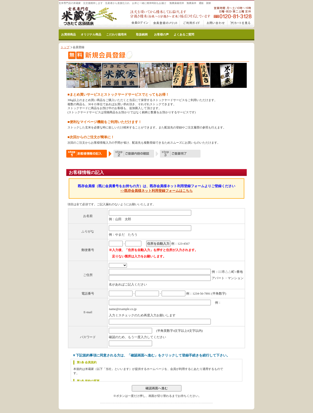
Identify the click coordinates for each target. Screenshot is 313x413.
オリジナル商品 (91, 34)
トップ (65, 47)
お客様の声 (161, 34)
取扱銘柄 (142, 34)
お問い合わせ (215, 23)
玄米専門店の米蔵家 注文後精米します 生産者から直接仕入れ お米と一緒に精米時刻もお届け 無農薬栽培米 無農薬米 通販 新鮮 (135, 3)
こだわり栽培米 (116, 34)
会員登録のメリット (165, 23)
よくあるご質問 (184, 34)
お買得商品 (68, 34)
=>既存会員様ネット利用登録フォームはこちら (156, 191)
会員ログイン (140, 23)
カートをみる (240, 23)
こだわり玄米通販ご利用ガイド (192, 23)
